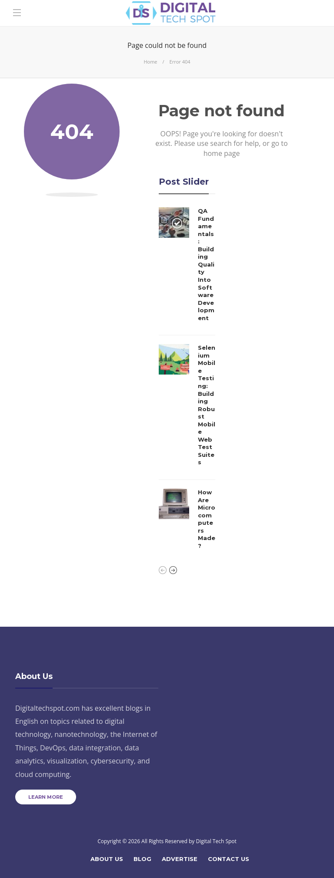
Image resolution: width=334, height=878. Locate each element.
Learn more (45, 797)
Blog (142, 858)
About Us (106, 858)
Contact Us (228, 858)
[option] (187, 380)
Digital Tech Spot (216, 841)
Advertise (179, 858)
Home (150, 61)
